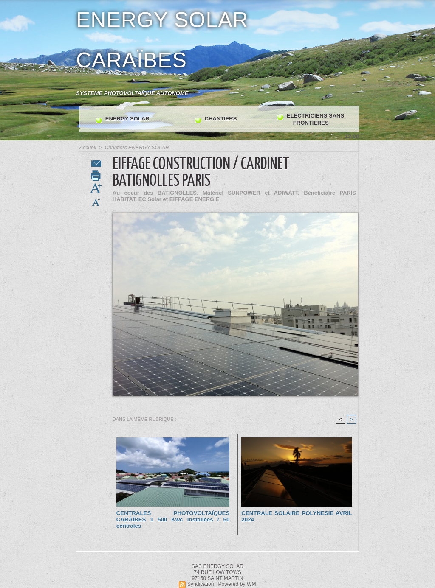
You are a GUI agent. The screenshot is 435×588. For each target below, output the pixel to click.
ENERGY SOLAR (122, 119)
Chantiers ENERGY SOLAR (136, 148)
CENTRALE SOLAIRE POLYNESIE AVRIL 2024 (296, 516)
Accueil (87, 148)
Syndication (201, 584)
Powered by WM (237, 584)
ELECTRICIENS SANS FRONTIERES (310, 119)
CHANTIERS (216, 119)
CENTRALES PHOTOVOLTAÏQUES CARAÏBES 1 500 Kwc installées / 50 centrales (172, 519)
